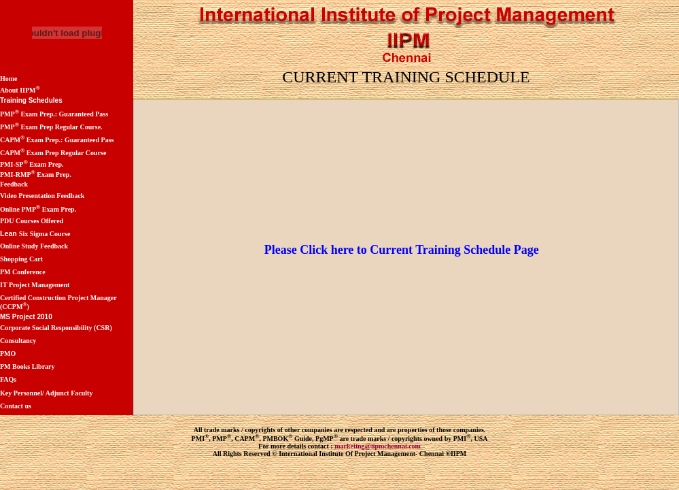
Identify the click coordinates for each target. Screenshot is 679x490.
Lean (9, 233)
